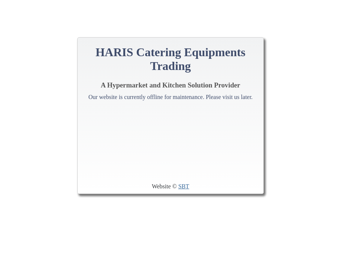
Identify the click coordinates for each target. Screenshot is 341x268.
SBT (183, 186)
